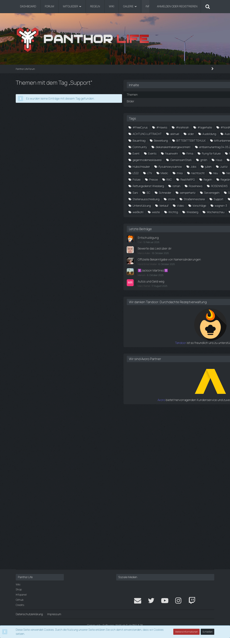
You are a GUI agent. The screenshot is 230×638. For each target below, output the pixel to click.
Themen (149, 94)
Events (202, 198)
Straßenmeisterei (176, 322)
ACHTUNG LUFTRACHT (184, 140)
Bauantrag (177, 159)
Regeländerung (176, 277)
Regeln (154, 277)
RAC (170, 270)
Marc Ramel (161, 436)
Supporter (156, 329)
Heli (183, 224)
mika (197, 251)
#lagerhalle (157, 133)
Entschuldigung (164, 387)
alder (170, 146)
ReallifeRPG (188, 270)
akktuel (154, 146)
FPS (152, 212)
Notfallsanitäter (159, 264)
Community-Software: (115, 625)
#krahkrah (199, 127)
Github (19, 600)
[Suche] (207, 6)
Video (197, 335)
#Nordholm (180, 133)
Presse (154, 270)
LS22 (153, 251)
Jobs (185, 238)
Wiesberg (156, 361)
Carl (157, 391)
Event (186, 198)
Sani (207, 296)
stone (153, 322)
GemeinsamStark (198, 218)
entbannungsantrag (162, 198)
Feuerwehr (156, 205)
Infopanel (21, 594)
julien (200, 238)
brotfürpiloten (195, 172)
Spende (154, 316)
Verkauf (181, 335)
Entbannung (202, 192)
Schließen (208, 632)
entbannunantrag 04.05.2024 (168, 192)
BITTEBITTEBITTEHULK (164, 166)
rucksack (190, 296)
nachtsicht (156, 257)
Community (171, 179)
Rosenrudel (157, 296)
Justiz (154, 244)
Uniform (198, 329)
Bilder (147, 101)
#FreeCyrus (157, 127)
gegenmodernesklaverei (164, 218)
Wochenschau (179, 361)
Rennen (198, 277)
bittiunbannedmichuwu (164, 172)
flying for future (196, 205)
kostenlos (202, 244)
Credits (20, 605)
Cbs (152, 179)
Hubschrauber (193, 231)
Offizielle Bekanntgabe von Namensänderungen (171, 410)
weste (173, 355)
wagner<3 (178, 342)
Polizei (205, 264)
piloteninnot (185, 264)
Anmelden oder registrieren (177, 6)
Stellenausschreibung (181, 316)
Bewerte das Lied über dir (170, 397)
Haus (169, 224)
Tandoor (150, 498)
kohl (185, 244)
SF (175, 309)
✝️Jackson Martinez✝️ (169, 422)
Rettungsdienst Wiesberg (193, 283)
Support (200, 322)
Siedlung (191, 309)
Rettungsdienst (159, 283)
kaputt (170, 244)
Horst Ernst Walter (164, 416)
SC (152, 303)
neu (174, 257)
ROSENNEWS (197, 290)
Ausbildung (189, 146)
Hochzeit (170, 231)
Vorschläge (157, 342)
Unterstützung (159, 335)
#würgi (200, 133)
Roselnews (173, 290)
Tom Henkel (178, 329)
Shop (19, 589)
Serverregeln (157, 309)
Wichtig (190, 355)
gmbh (153, 224)
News (188, 257)
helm (153, 231)
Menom (159, 426)
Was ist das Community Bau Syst (170, 348)
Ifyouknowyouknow (162, 238)
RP (174, 296)
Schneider (168, 303)
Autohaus (183, 153)
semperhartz (191, 303)
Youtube (201, 361)
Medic (182, 251)
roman (154, 290)
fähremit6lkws (172, 212)
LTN (167, 251)
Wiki (18, 584)
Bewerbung (200, 159)
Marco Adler (161, 401)
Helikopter (200, 224)
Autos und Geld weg (167, 433)
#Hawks (179, 127)
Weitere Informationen (186, 632)
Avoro (152, 554)
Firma (174, 205)
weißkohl (155, 355)
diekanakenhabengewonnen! (167, 185)
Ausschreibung (159, 153)
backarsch (156, 159)
